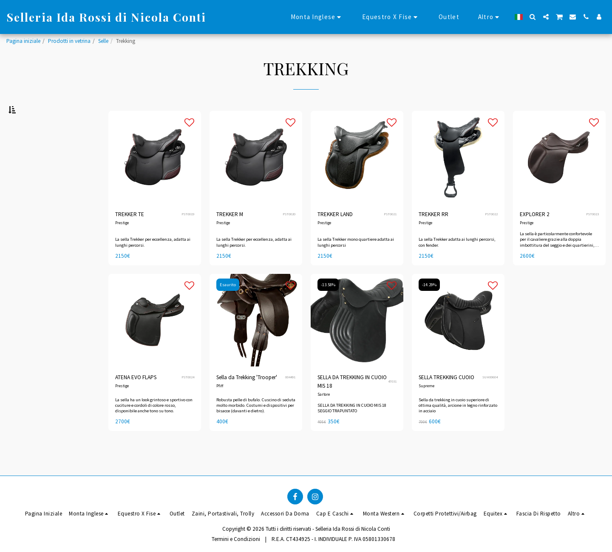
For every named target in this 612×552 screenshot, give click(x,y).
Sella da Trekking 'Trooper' (246, 398)
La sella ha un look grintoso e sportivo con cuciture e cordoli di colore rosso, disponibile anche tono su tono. (154, 426)
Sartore (323, 415)
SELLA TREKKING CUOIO (446, 398)
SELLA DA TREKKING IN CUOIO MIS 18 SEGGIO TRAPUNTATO (351, 429)
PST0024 (187, 398)
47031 (392, 402)
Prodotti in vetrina (69, 41)
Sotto (29, 154)
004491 (290, 398)
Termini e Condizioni (236, 539)
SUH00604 (490, 398)
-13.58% (328, 306)
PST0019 (187, 235)
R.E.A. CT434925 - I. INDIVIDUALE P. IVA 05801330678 (333, 539)
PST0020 (289, 235)
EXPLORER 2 (535, 235)
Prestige (122, 244)
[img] (357, 341)
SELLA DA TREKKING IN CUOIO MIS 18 (352, 403)
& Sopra (34, 177)
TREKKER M (229, 235)
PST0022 (491, 235)
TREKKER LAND (335, 235)
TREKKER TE (129, 235)
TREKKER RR (433, 235)
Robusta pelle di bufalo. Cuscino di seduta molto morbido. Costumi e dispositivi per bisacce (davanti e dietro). (255, 426)
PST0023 (592, 235)
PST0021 (390, 235)
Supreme (426, 407)
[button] (533, 17)
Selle (103, 41)
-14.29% (429, 306)
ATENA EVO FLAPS (135, 398)
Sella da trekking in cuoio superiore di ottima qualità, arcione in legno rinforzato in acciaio (458, 426)
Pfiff (219, 407)
